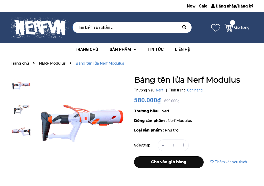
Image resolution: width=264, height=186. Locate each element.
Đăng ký (245, 6)
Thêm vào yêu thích (228, 162)
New (191, 6)
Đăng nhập (223, 6)
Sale (203, 6)
